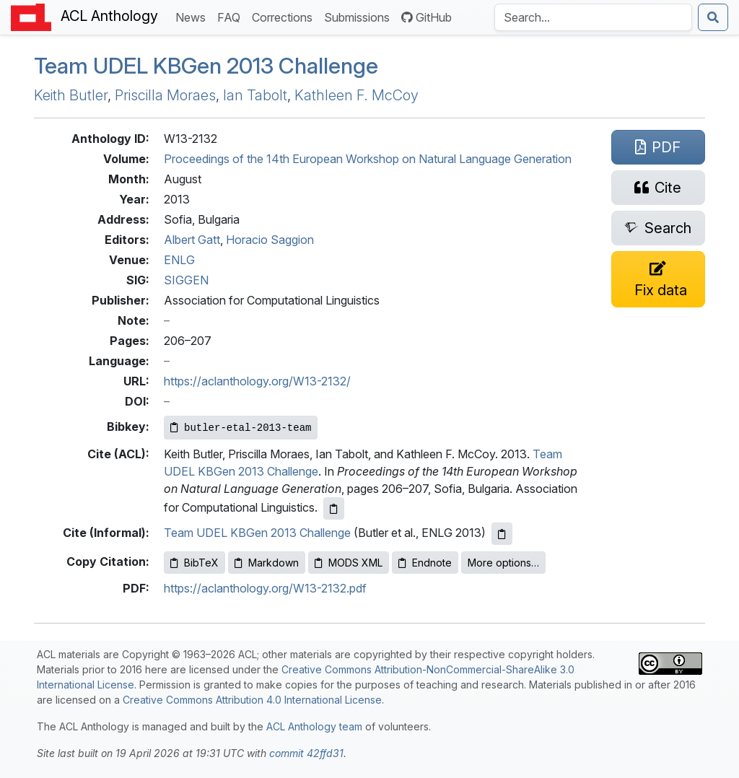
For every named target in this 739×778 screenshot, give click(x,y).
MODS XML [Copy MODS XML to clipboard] (348, 562)
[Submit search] (713, 17)
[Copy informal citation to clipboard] (501, 534)
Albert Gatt (192, 239)
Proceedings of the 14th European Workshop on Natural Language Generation (368, 159)
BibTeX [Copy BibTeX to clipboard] (194, 562)
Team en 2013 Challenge (206, 66)
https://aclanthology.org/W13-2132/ (257, 381)
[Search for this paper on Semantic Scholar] (658, 228)
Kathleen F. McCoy (356, 95)
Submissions (359, 16)
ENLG (179, 260)
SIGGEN (186, 280)
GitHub (426, 17)
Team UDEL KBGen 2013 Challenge (257, 532)
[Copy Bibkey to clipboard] (241, 428)
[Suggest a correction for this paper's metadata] (658, 279)
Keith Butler (71, 95)
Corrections (285, 16)
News (193, 16)
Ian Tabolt (255, 95)
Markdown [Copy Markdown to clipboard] (267, 562)
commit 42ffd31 (306, 753)
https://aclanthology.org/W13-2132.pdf (265, 588)
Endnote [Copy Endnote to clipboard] (425, 562)
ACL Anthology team (314, 726)
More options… (503, 562)
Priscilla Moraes (165, 95)
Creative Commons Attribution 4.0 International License (252, 700)
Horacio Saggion (270, 239)
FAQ (231, 16)
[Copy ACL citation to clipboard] (333, 508)
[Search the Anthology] (593, 17)
